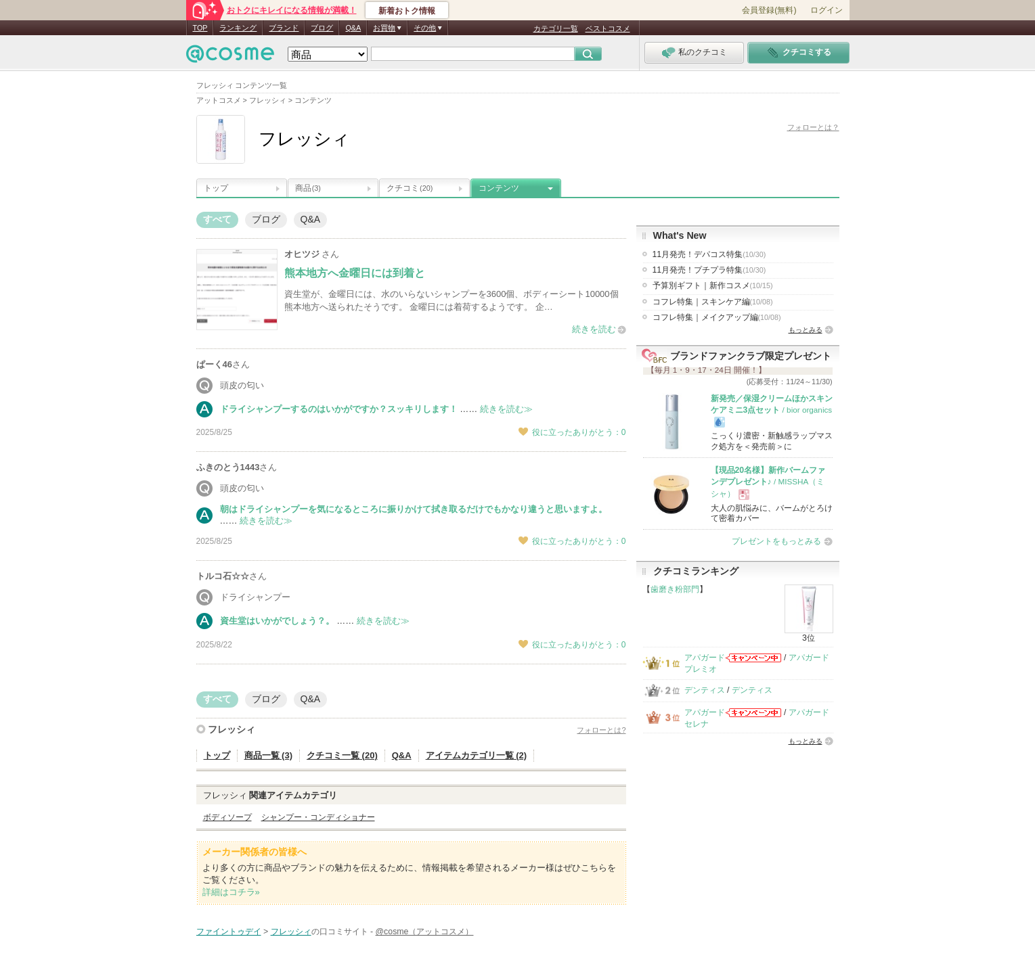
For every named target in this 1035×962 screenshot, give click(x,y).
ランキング (238, 28)
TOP (200, 28)
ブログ (322, 28)
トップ (216, 188)
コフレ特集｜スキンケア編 (713, 301)
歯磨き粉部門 (675, 589)
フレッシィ (231, 729)
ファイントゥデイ (228, 931)
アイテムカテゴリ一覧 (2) (476, 755)
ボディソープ (227, 817)
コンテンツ (499, 188)
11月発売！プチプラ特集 (709, 270)
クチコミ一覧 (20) (342, 755)
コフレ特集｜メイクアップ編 (717, 317)
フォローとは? (601, 730)
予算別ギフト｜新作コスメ (713, 285)
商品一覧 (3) (268, 755)
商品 (308, 188)
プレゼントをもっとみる (776, 541)
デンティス (704, 690)
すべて (217, 219)
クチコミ (410, 188)
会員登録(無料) (769, 10)
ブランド (284, 28)
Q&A (353, 28)
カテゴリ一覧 (555, 28)
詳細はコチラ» (231, 892)
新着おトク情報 (406, 11)
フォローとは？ (813, 127)
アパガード (704, 657)
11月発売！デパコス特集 (709, 254)
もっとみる (805, 330)
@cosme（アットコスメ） (425, 931)
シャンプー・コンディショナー (318, 817)
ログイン (826, 10)
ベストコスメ (608, 28)
